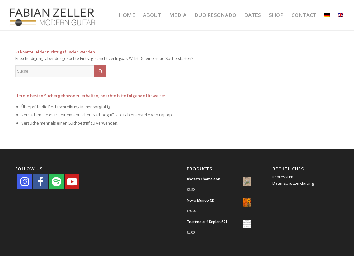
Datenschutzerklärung (293, 183)
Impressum (282, 176)
